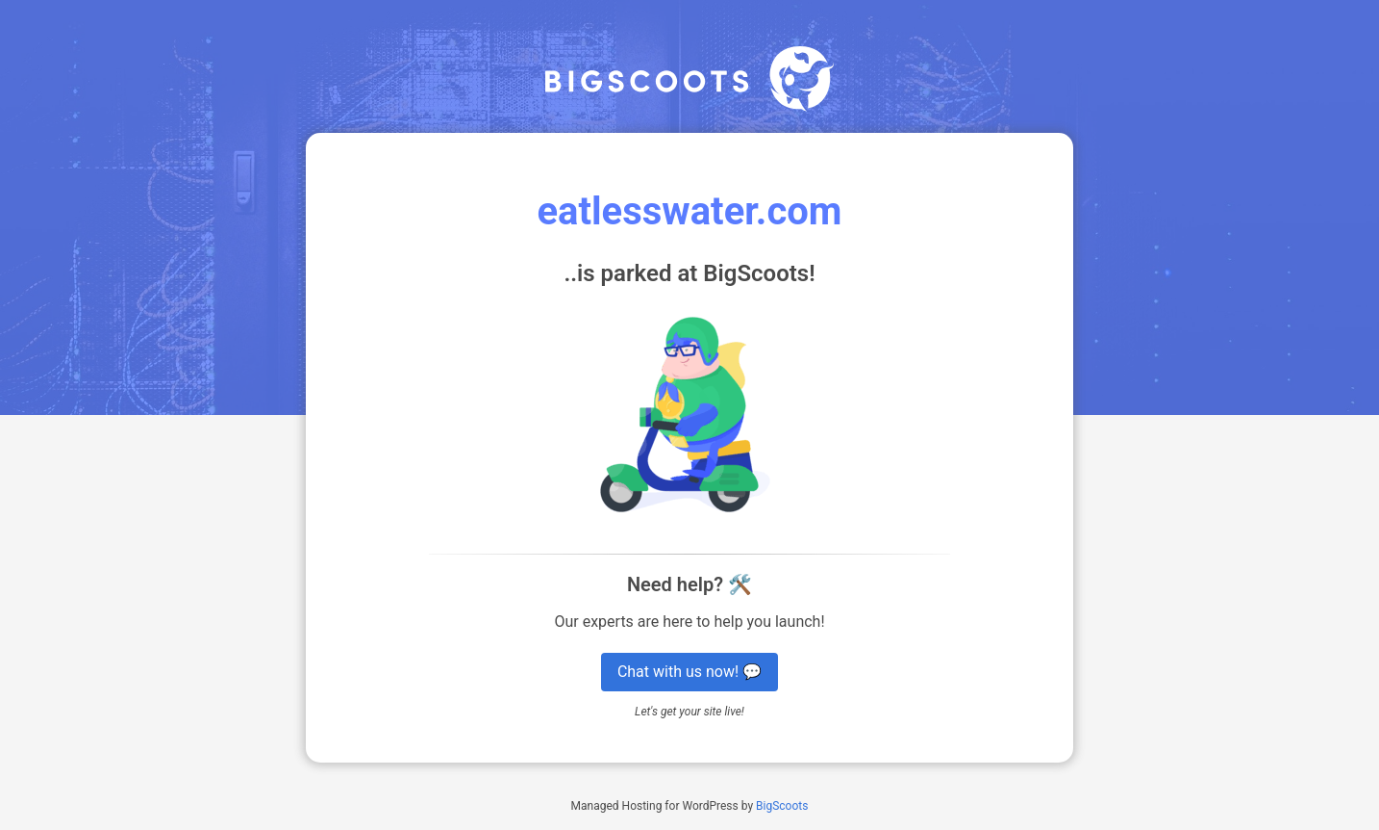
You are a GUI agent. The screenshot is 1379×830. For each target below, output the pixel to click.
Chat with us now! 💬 (689, 671)
